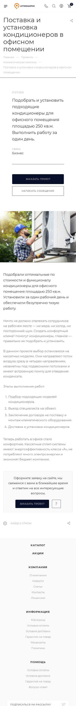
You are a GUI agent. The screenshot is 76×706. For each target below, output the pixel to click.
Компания (38, 567)
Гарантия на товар (38, 636)
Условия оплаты (38, 625)
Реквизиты (38, 642)
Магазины (38, 619)
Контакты (38, 592)
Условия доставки (38, 631)
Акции (38, 553)
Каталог (38, 545)
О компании (38, 575)
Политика (38, 648)
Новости (38, 580)
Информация (38, 611)
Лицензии (38, 597)
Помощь (38, 662)
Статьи (38, 586)
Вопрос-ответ (38, 687)
